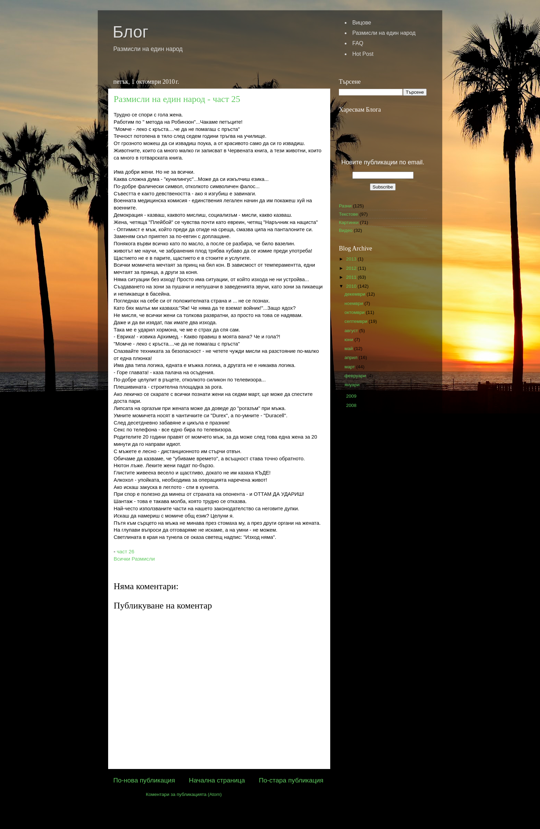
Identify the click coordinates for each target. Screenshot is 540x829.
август (351, 330)
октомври (355, 312)
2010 (352, 286)
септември (356, 321)
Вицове (361, 22)
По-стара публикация (291, 780)
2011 (352, 277)
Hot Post (362, 54)
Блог (130, 32)
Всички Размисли (134, 559)
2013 (352, 259)
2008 (352, 405)
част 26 (124, 551)
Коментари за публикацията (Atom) (184, 794)
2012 (352, 268)
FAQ (357, 43)
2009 (352, 396)
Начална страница (217, 780)
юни (349, 339)
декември (355, 294)
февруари (355, 375)
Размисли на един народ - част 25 (177, 99)
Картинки (349, 222)
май (349, 348)
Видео (345, 230)
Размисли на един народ (384, 33)
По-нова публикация (144, 780)
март (350, 366)
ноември (354, 303)
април (351, 357)
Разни (345, 205)
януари (352, 384)
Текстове (348, 214)
